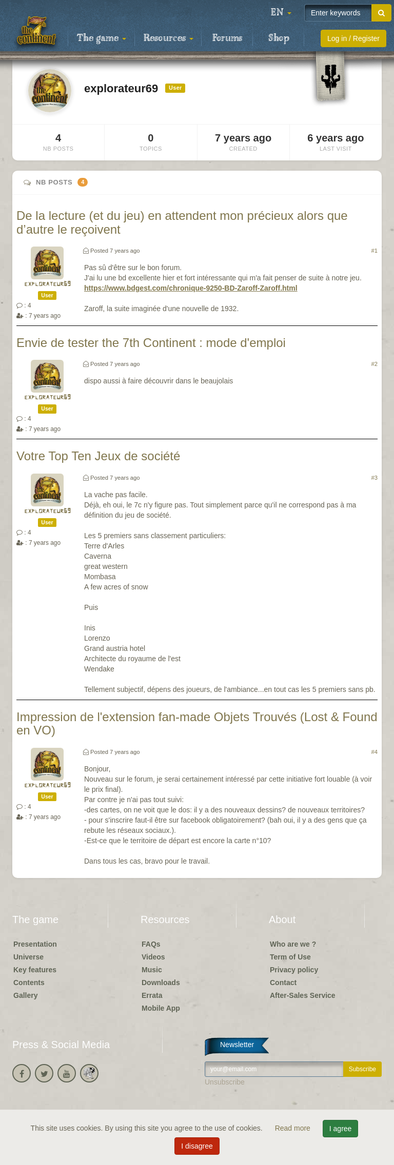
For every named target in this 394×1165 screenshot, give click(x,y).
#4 (374, 752)
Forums (227, 38)
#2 (374, 364)
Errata (152, 995)
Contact (283, 982)
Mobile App (161, 1008)
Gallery (25, 995)
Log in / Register (353, 38)
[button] (281, 13)
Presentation (35, 944)
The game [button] (101, 38)
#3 (374, 478)
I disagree (196, 1146)
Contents (29, 982)
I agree (340, 1129)
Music (152, 970)
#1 (374, 251)
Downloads (161, 982)
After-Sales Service (303, 995)
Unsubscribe (225, 1082)
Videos (153, 957)
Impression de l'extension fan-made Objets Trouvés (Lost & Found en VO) (197, 723)
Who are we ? (293, 944)
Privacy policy (294, 970)
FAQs (151, 944)
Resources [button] (168, 38)
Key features (34, 970)
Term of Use (290, 957)
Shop (278, 38)
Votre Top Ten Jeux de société (98, 456)
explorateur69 (47, 284)
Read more (293, 1128)
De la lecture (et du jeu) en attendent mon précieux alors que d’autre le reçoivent (182, 222)
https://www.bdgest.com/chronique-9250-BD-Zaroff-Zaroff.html (191, 288)
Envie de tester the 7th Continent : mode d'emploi (151, 343)
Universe (28, 957)
